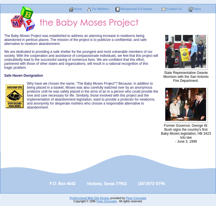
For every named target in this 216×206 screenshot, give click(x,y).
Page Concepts (136, 198)
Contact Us (174, 9)
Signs (197, 9)
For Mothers (100, 9)
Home (78, 9)
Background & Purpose (136, 9)
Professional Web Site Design (90, 198)
